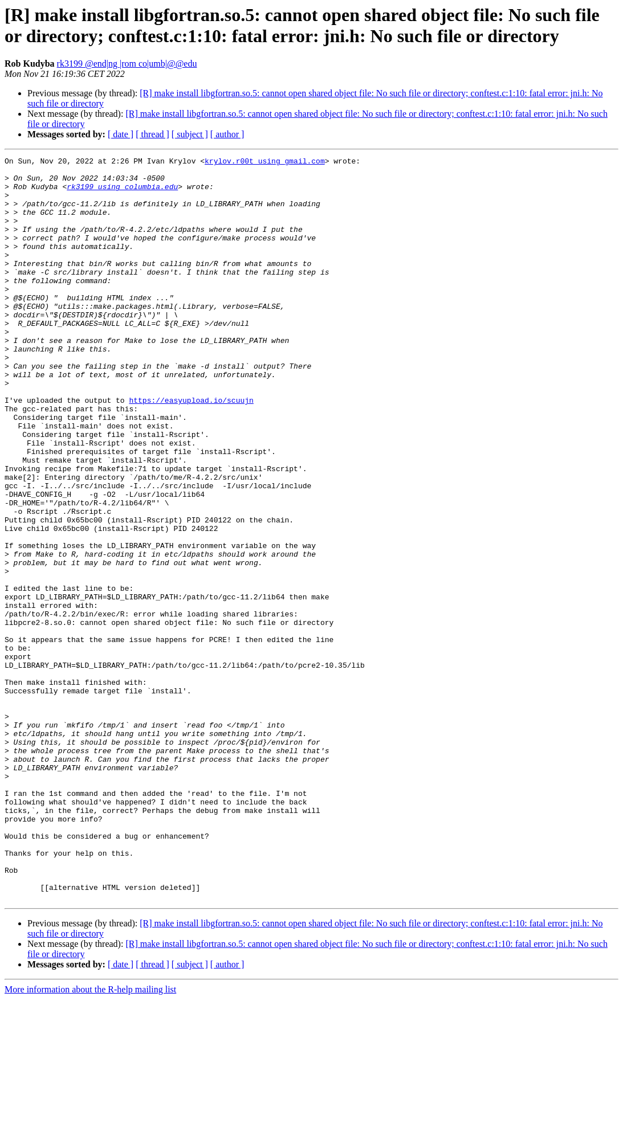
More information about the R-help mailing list (90, 1138)
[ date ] (120, 134)
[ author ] (227, 134)
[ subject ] (190, 134)
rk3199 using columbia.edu (122, 193)
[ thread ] (152, 134)
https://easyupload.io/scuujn (191, 449)
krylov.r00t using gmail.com (265, 162)
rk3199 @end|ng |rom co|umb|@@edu (127, 63)
